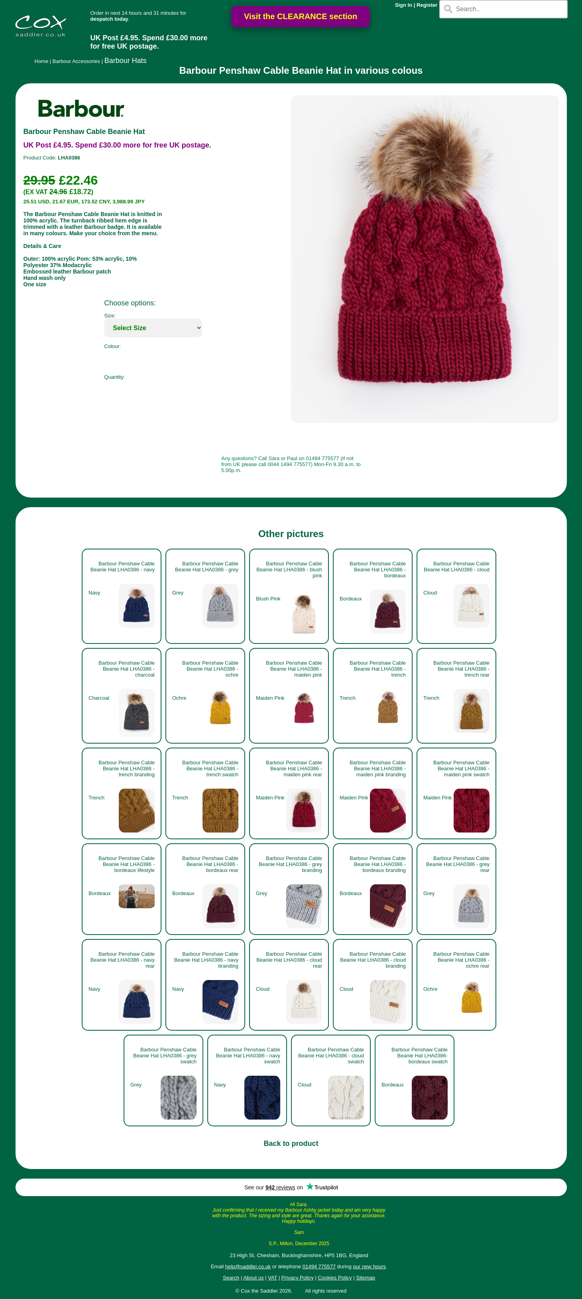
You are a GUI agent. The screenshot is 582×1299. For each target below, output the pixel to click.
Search (231, 1278)
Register (427, 5)
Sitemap (365, 1278)
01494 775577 (319, 1266)
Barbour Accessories (76, 61)
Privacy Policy (297, 1278)
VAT (272, 1278)
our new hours (369, 1266)
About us (253, 1278)
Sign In (403, 5)
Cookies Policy (335, 1278)
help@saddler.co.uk (248, 1266)
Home (42, 61)
